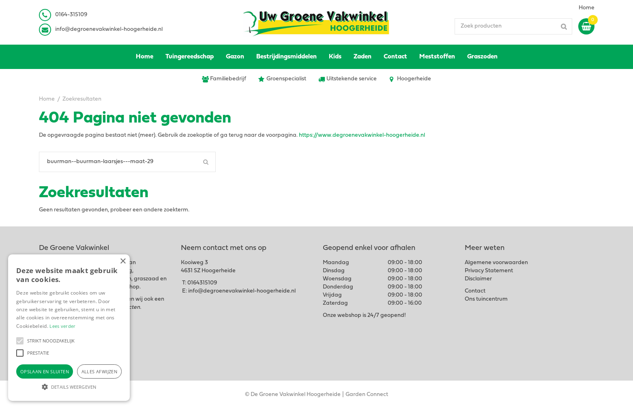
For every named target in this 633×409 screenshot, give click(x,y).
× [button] (123, 261)
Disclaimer (478, 279)
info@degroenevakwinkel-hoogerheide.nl (109, 29)
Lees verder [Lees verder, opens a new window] (62, 326)
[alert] (69, 327)
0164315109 (202, 283)
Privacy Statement (489, 270)
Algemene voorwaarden (496, 262)
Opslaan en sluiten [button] (44, 371)
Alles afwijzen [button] (100, 371)
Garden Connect (366, 394)
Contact (475, 291)
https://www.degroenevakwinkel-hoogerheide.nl (362, 135)
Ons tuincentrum (486, 299)
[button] (20, 341)
